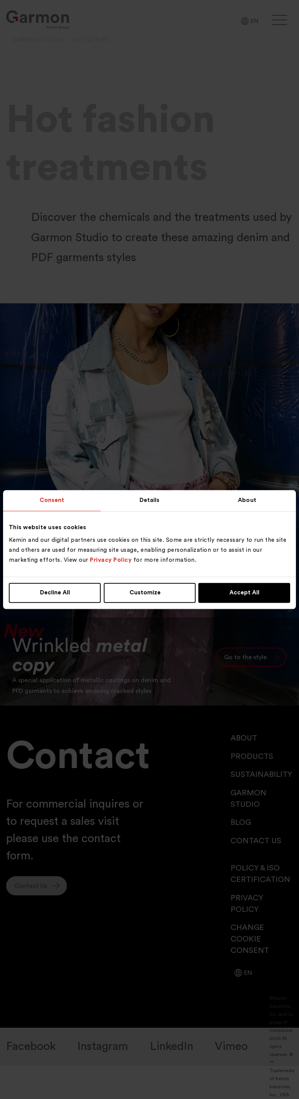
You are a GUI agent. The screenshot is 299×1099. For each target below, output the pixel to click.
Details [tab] (150, 500)
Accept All (244, 593)
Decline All (55, 593)
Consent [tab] (52, 500)
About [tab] (247, 500)
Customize (150, 593)
